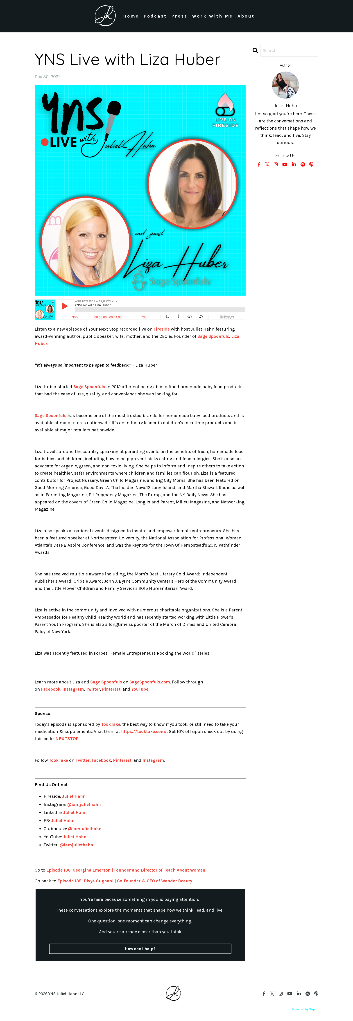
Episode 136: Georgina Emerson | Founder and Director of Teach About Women (129, 870)
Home (131, 16)
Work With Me (212, 16)
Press (179, 16)
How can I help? (140, 948)
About (246, 16)
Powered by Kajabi (305, 1009)
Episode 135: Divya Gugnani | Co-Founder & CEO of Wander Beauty (128, 881)
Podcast (155, 16)
